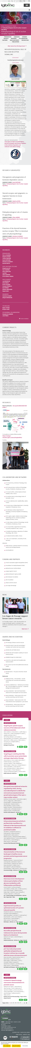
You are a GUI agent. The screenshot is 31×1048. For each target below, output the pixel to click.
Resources (13, 38)
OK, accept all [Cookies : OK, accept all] (7, 1046)
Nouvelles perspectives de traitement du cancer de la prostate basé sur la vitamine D (15, 933)
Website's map (26, 1034)
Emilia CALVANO (6, 284)
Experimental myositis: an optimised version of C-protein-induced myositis (14, 908)
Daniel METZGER (16, 79)
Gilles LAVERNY (16, 217)
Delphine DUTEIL (16, 201)
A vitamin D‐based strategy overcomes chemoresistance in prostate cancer (14, 983)
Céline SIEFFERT (6, 274)
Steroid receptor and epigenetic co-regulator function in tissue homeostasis (15, 196)
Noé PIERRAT (5, 288)
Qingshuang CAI (6, 268)
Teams (14, 26)
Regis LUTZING (6, 307)
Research (8, 26)
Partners (4, 40)
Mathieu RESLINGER (7, 289)
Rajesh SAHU (5, 291)
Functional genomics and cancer (16, 60)
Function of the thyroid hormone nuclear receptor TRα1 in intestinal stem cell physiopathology (15, 231)
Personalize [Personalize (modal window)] (25, 1046)
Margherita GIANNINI (7, 314)
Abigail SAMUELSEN (7, 297)
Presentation (7, 37)
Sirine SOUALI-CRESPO (7, 276)
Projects (6, 38)
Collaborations (23, 38)
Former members (24, 318)
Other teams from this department (16, 46)
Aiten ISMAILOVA (6, 271)
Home (2, 26)
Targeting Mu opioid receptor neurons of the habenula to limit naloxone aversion (14, 728)
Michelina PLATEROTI (17, 236)
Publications (15, 42)
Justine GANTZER (6, 258)
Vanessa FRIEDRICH (7, 286)
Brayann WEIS (5, 309)
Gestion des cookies (25, 1032)
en (29, 1)
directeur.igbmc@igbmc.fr (7, 1030)
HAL (21, 747)
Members (24, 37)
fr (26, 1)
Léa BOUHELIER (6, 281)
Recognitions (25, 40)
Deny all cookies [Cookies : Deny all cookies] (16, 1046)
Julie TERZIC (5, 315)
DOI (25, 747)
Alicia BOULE (5, 283)
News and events (14, 40)
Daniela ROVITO (6, 263)
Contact (4, 1)
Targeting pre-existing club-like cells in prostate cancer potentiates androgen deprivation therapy (15, 756)
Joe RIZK (4, 273)
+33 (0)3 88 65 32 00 (11, 1027)
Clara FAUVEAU (6, 270)
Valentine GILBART (7, 296)
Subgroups (17, 37)
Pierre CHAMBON (6, 255)
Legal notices (19, 1034)
